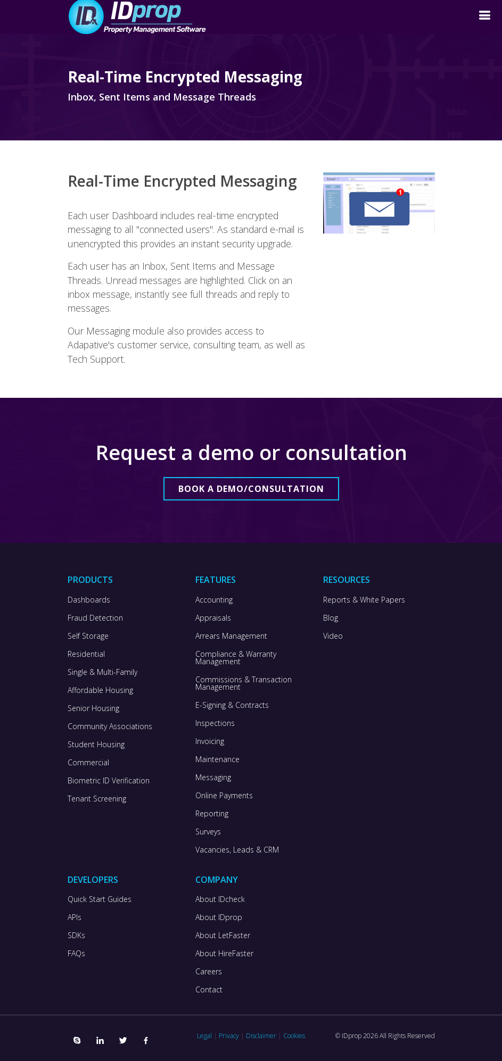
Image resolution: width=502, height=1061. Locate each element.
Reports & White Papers (364, 600)
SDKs (76, 935)
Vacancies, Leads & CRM (237, 850)
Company (216, 879)
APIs (74, 917)
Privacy (229, 1035)
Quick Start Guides (99, 899)
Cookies (294, 1035)
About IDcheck (220, 899)
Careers (208, 971)
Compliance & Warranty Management (235, 657)
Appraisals (213, 618)
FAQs (76, 953)
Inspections (215, 723)
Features (215, 580)
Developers (93, 879)
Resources (346, 580)
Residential (86, 654)
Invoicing (209, 741)
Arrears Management (231, 636)
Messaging (213, 777)
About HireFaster (224, 953)
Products (90, 580)
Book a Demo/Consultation (251, 489)
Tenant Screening (97, 799)
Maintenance (217, 759)
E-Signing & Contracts (232, 705)
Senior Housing (93, 708)
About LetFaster (222, 935)
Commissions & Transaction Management (243, 683)
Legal (204, 1035)
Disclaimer (261, 1035)
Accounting (214, 600)
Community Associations (110, 726)
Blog (330, 618)
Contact (209, 989)
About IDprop (218, 917)
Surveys (208, 832)
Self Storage (88, 636)
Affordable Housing (100, 690)
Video (333, 636)
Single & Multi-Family (102, 672)
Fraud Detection (95, 618)
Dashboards (89, 600)
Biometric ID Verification (109, 780)
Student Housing (96, 744)
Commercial (88, 762)
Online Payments (224, 795)
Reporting (211, 813)
